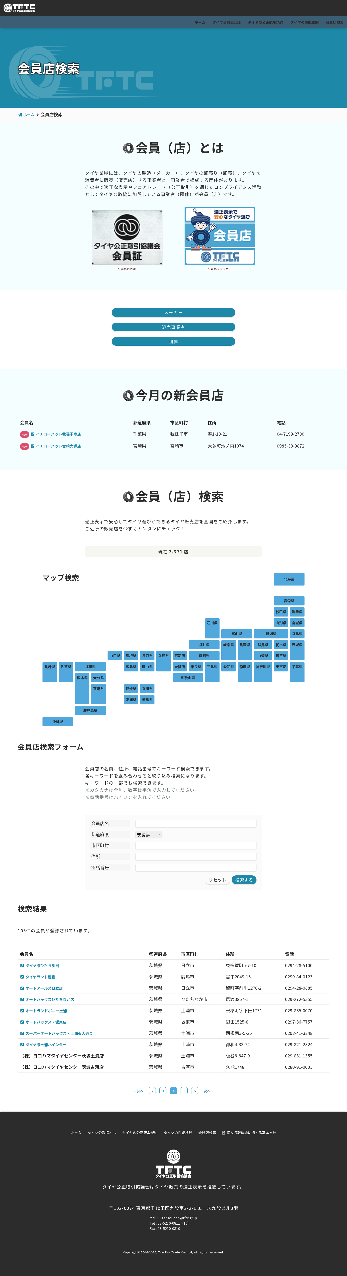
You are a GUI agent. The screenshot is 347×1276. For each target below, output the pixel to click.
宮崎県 (98, 689)
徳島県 (147, 700)
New (24, 435)
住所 (95, 857)
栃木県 (281, 645)
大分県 (98, 678)
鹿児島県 (90, 711)
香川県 (147, 689)
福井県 (204, 645)
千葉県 (297, 667)
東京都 (281, 667)
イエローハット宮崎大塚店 (63, 446)
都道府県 (100, 835)
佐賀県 (66, 667)
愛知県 (228, 667)
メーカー (173, 312)
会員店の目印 (127, 269)
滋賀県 (204, 656)
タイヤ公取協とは (226, 22)
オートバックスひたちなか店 (54, 1000)
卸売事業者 (173, 327)
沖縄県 (57, 722)
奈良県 (196, 667)
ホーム (200, 22)
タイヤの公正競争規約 (265, 22)
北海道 (289, 579)
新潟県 (271, 634)
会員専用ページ (327, 8)
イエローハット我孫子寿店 (63, 434)
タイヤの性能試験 (304, 22)
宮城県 (297, 623)
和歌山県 (188, 678)
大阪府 (179, 667)
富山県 (236, 634)
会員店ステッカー (220, 269)
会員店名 (100, 824)
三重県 (212, 667)
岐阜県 (228, 645)
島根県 (131, 656)
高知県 (131, 700)
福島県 (297, 634)
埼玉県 (281, 656)
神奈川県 (263, 667)
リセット (217, 880)
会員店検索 (334, 22)
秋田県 (281, 612)
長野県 (244, 645)
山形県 (281, 623)
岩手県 (297, 612)
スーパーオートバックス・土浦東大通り (66, 1035)
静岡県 (244, 667)
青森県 (289, 601)
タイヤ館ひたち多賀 (46, 966)
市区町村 (100, 846)
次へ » (208, 1093)
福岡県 (90, 667)
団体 (173, 341)
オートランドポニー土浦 (50, 1012)
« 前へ (138, 1093)
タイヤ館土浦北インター (50, 1046)
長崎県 (49, 667)
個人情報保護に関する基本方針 (251, 1135)
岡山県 (147, 667)
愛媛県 (131, 689)
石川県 (212, 623)
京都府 (179, 656)
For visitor (294, 8)
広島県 (131, 667)
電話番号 (100, 868)
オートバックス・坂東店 (50, 1023)
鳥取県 (147, 656)
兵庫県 (163, 656)
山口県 (115, 656)
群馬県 (263, 645)
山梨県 (263, 656)
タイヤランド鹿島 (43, 977)
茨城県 (297, 645)
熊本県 (82, 678)
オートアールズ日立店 (48, 989)
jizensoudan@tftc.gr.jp (178, 1220)
